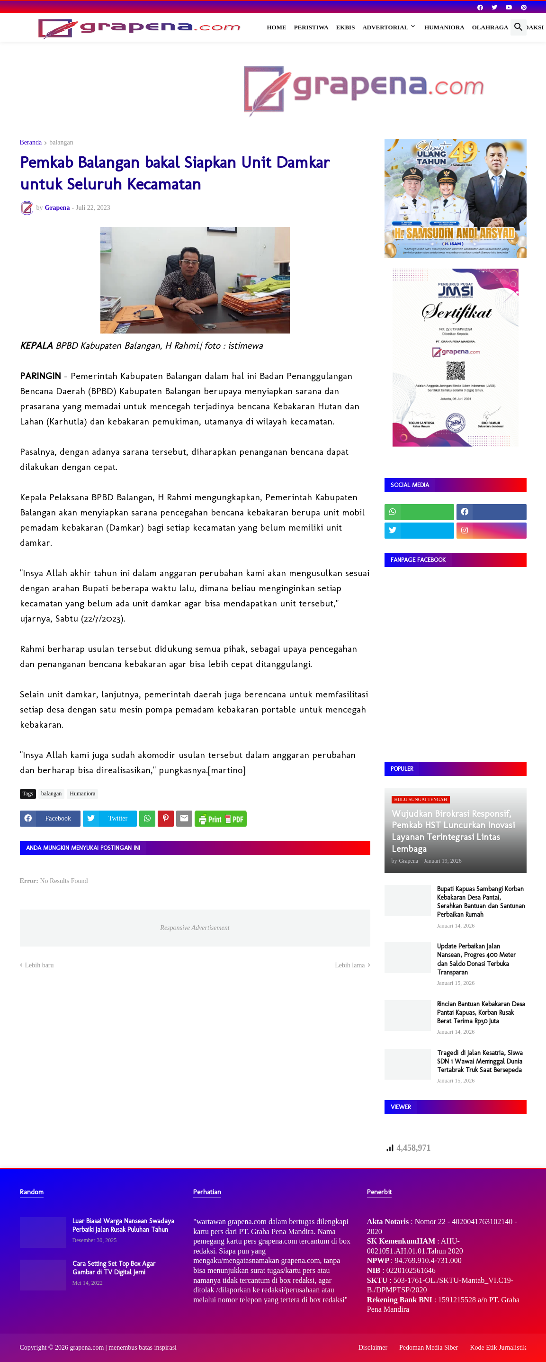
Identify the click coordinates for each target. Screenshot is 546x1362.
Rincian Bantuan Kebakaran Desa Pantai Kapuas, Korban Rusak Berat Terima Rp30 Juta (481, 1012)
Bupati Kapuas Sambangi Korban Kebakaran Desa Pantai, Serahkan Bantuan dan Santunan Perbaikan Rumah (481, 902)
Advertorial (385, 27)
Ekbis (345, 27)
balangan (61, 142)
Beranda (31, 142)
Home (276, 27)
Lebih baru (39, 965)
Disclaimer (372, 1347)
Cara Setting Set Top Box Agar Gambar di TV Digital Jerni (113, 1268)
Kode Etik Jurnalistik (498, 1347)
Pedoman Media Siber (428, 1347)
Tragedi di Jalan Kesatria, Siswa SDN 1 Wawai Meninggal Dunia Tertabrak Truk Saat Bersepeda (480, 1061)
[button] (518, 27)
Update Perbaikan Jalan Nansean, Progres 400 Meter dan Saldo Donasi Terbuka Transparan (476, 959)
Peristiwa (311, 27)
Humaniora (444, 27)
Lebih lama (350, 965)
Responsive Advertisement (194, 927)
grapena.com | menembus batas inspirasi (123, 1347)
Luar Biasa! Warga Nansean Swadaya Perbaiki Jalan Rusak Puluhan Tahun (123, 1225)
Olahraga (490, 27)
